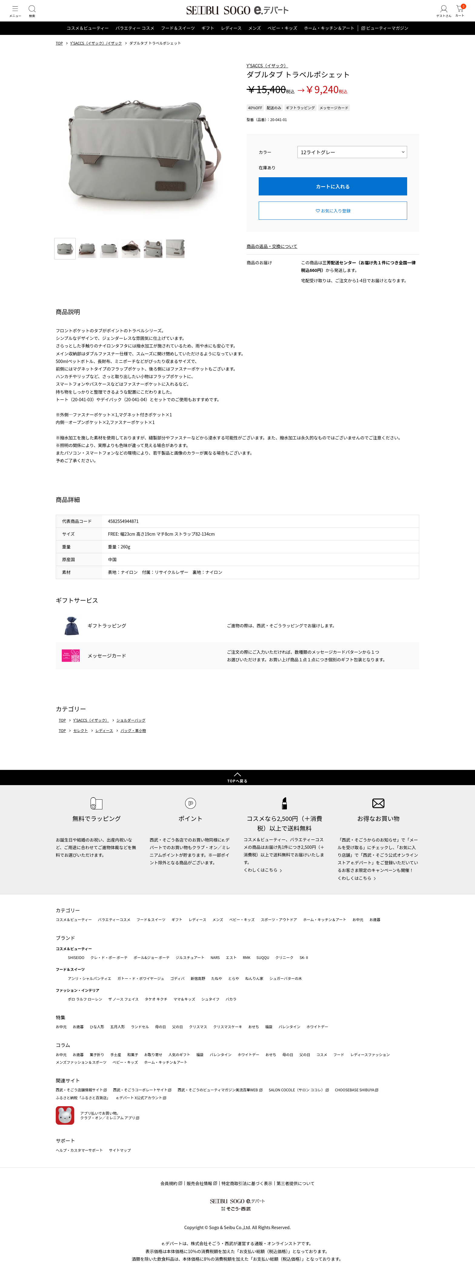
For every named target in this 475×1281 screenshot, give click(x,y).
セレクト (80, 740)
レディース (231, 38)
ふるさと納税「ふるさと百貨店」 (83, 1097)
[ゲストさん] (439, 16)
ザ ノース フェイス (123, 998)
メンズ (254, 38)
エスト (231, 957)
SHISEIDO (76, 957)
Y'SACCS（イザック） (267, 75)
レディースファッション (370, 1054)
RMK (246, 957)
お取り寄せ (153, 1054)
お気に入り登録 (335, 220)
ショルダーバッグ (130, 729)
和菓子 (132, 1054)
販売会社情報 (199, 1183)
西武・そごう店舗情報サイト (79, 1089)
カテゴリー (68, 910)
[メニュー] (17, 16)
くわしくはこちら (260, 870)
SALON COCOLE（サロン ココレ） (297, 1089)
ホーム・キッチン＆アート (329, 38)
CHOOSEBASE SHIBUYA (354, 1089)
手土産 (115, 1054)
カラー (265, 161)
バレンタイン (289, 1026)
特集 (60, 1017)
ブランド (65, 937)
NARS (215, 957)
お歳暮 (374, 919)
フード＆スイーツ (178, 38)
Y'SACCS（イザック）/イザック (96, 52)
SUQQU (263, 957)
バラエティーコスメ (114, 919)
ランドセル (140, 1026)
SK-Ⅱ (304, 957)
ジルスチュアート (190, 957)
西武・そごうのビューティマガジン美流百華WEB (218, 1089)
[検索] (36, 16)
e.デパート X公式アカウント (139, 1097)
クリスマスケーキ (227, 1026)
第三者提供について (296, 1183)
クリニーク (284, 957)
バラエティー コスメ (134, 38)
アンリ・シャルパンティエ (89, 978)
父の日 (177, 1026)
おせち (253, 1026)
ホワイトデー (317, 1026)
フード (338, 1054)
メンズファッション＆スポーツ (81, 1062)
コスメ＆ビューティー (88, 38)
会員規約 (168, 1183)
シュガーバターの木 (285, 978)
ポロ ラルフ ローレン (85, 998)
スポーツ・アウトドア (279, 919)
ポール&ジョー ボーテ (152, 957)
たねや (216, 978)
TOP (59, 52)
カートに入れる (333, 195)
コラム (63, 1045)
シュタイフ (210, 998)
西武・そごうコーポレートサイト (140, 1089)
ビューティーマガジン (387, 38)
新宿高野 (198, 978)
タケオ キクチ (156, 998)
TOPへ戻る (237, 780)
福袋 (268, 1026)
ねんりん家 (254, 978)
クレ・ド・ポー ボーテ (109, 957)
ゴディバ (177, 978)
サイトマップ (120, 1150)
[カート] (458, 16)
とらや (233, 978)
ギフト (207, 38)
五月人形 (117, 1026)
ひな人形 (97, 1026)
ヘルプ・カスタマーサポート (79, 1150)
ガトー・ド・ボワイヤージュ (140, 978)
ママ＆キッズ (184, 998)
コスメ (321, 1054)
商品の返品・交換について (272, 255)
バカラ (231, 998)
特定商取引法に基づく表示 (246, 1183)
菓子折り (97, 1054)
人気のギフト (179, 1054)
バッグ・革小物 (133, 740)
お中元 (357, 919)
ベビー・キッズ (282, 38)
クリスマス (198, 1026)
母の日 (160, 1026)
